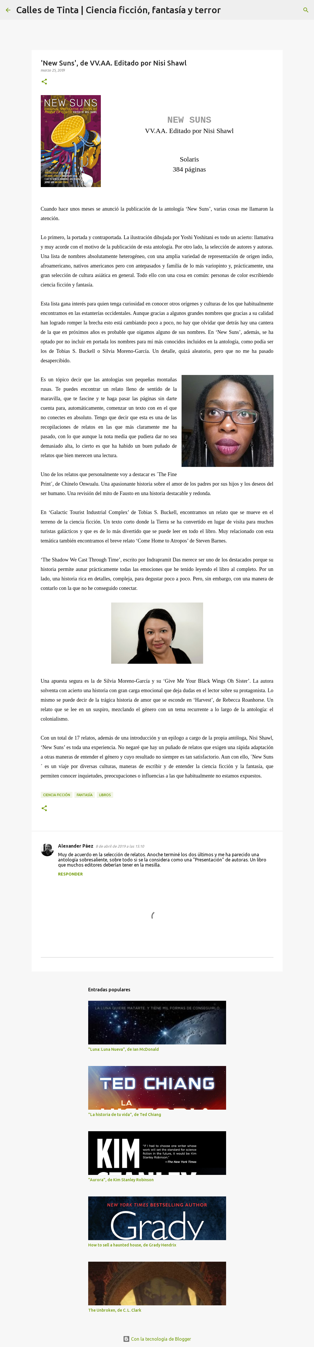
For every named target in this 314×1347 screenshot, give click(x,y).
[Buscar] (229, 10)
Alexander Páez (75, 845)
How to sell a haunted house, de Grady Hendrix (132, 1245)
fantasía (85, 795)
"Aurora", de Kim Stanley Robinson (121, 1179)
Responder (70, 874)
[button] (44, 82)
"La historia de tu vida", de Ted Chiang (124, 1114)
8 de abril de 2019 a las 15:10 (120, 846)
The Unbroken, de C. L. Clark (114, 1310)
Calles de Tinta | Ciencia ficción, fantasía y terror (118, 10)
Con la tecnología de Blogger (157, 1339)
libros (105, 795)
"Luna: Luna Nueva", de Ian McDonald (123, 1049)
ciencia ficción (56, 795)
